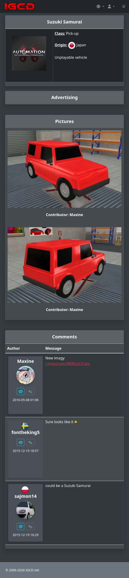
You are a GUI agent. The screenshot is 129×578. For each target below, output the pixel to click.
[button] (100, 6)
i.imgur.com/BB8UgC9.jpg (67, 363)
